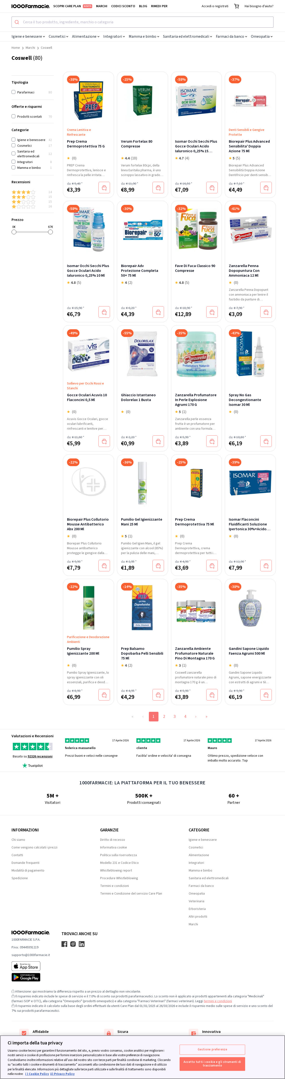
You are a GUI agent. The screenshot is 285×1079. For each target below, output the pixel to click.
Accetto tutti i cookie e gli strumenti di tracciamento (212, 1064)
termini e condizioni (218, 1001)
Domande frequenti (25, 862)
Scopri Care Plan (72, 6)
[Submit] (17, 22)
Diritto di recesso (112, 839)
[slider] (14, 232)
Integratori (114, 36)
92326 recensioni (40, 756)
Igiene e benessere (28, 36)
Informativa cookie (113, 847)
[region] (142, 1057)
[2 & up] (33, 201)
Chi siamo (18, 839)
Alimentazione (85, 36)
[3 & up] (33, 197)
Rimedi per (159, 6)
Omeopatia (262, 36)
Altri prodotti (198, 916)
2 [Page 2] (164, 716)
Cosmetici (58, 36)
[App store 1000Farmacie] (31, 966)
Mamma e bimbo (144, 36)
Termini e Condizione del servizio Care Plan (131, 893)
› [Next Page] (195, 716)
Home (16, 47)
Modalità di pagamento (28, 870)
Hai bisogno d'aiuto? (259, 6)
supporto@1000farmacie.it (31, 955)
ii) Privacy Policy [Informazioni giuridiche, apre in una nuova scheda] (62, 1074)
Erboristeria (197, 909)
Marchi (101, 6)
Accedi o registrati (215, 6)
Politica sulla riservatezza (118, 855)
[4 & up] (33, 192)
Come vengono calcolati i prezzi (34, 847)
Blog (143, 6)
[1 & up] (33, 206)
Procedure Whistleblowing (119, 878)
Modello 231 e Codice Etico (119, 862)
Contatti (17, 855)
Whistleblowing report (116, 870)
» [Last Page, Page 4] (206, 716)
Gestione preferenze (212, 1049)
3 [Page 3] (175, 716)
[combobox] (142, 22)
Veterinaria (196, 901)
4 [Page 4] (185, 716)
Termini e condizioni (114, 886)
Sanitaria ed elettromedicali (187, 36)
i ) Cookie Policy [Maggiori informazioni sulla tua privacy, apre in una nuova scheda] (37, 1074)
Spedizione (20, 878)
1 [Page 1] (153, 716)
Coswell (46, 47)
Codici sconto (123, 6)
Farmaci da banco (231, 36)
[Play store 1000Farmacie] (31, 977)
